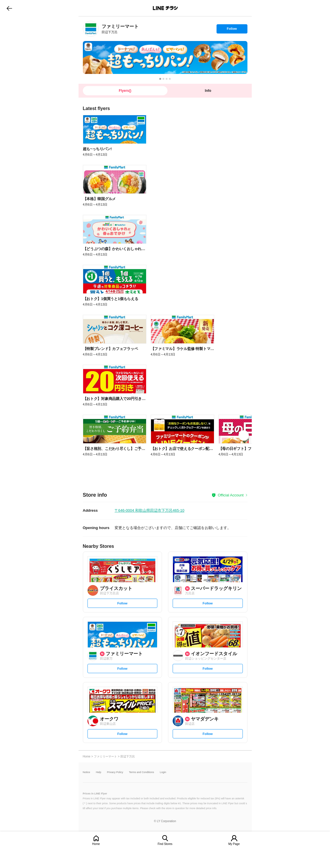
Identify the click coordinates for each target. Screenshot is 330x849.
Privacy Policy (115, 772)
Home (96, 844)
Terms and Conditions (141, 772)
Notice (86, 772)
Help (98, 772)
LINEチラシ (165, 8)
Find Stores (165, 844)
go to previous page (9, 8)
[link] (91, 29)
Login (163, 772)
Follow (232, 30)
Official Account (230, 495)
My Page (234, 844)
